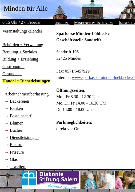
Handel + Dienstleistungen (26, 81)
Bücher (16, 130)
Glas (14, 159)
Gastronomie (13, 66)
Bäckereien (19, 101)
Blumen (16, 123)
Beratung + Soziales (19, 52)
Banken (16, 108)
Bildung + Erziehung (20, 59)
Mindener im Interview (93, 22)
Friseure (17, 152)
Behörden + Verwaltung (22, 44)
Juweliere (18, 166)
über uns (62, 22)
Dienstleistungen (24, 137)
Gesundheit (12, 73)
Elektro (16, 144)
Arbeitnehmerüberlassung (27, 94)
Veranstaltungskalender (22, 31)
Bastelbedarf (20, 116)
